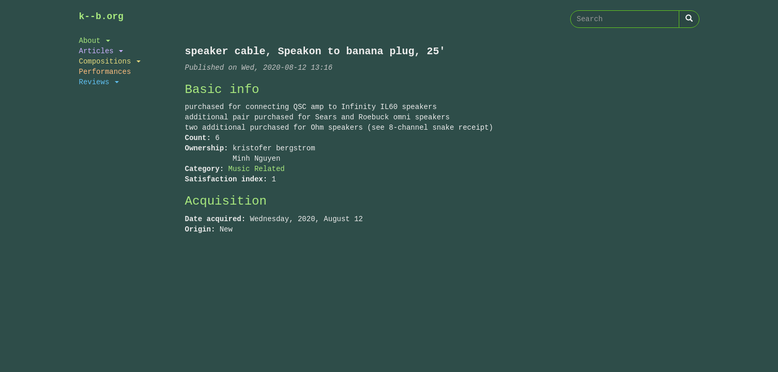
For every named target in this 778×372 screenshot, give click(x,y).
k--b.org (101, 16)
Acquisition (226, 201)
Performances (105, 71)
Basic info (222, 89)
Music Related (256, 169)
